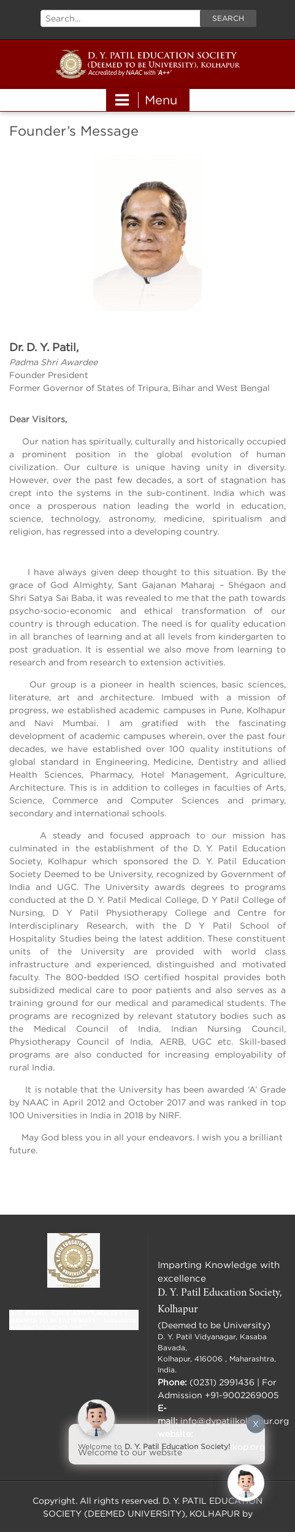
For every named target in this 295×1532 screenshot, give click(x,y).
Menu (146, 100)
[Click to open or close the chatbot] (246, 1482)
